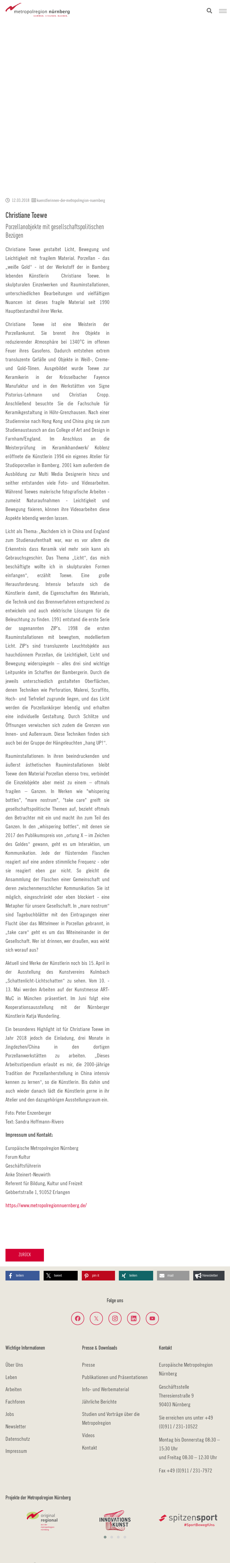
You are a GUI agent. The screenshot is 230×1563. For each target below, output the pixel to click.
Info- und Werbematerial (105, 1389)
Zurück (25, 1255)
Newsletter (15, 1426)
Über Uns (14, 1364)
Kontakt (89, 1447)
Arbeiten (13, 1389)
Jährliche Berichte (99, 1401)
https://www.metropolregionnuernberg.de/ (46, 1205)
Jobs (9, 1414)
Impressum (16, 1451)
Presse (88, 1364)
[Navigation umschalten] (223, 11)
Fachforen (15, 1401)
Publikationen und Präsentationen (115, 1377)
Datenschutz (17, 1439)
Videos (88, 1435)
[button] (22, 1275)
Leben (11, 1377)
